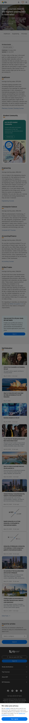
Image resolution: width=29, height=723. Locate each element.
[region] (14, 713)
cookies (7, 708)
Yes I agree (14, 719)
